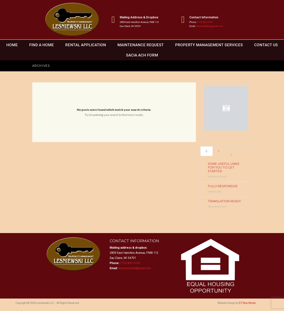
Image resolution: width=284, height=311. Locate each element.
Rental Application (85, 45)
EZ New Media (247, 302)
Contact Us (266, 45)
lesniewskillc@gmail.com (209, 26)
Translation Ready (224, 201)
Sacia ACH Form (142, 55)
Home (12, 45)
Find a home (41, 45)
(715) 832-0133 (205, 22)
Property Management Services (209, 45)
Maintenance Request (140, 45)
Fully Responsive (223, 186)
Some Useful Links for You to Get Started (223, 167)
